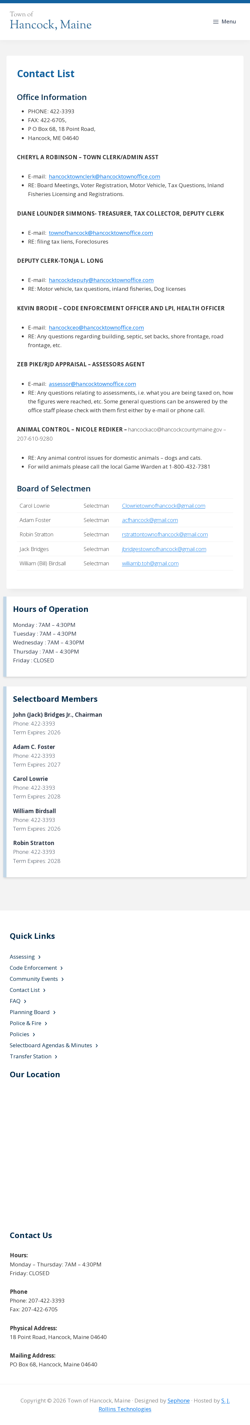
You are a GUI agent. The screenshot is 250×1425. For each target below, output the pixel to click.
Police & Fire (25, 1023)
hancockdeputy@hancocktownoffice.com (101, 280)
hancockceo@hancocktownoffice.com (96, 327)
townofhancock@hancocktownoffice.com (101, 232)
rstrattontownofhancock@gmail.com (165, 534)
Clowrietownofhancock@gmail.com (163, 505)
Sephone (179, 1400)
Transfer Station (30, 1056)
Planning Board (30, 1012)
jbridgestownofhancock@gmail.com (164, 549)
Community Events (34, 978)
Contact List (25, 990)
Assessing (22, 956)
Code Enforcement (33, 967)
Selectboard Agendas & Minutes (51, 1045)
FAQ (15, 1001)
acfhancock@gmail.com (150, 520)
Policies (19, 1034)
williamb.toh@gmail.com (150, 563)
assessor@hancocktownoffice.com (92, 384)
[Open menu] (225, 22)
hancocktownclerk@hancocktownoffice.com (104, 176)
